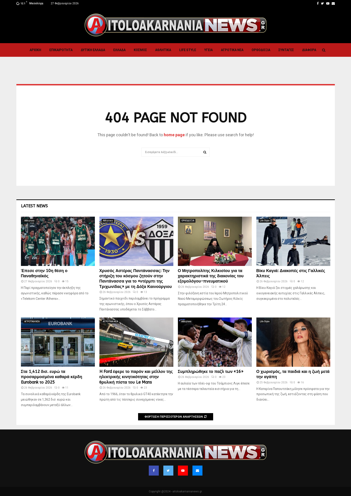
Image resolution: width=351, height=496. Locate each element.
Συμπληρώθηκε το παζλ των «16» (211, 371)
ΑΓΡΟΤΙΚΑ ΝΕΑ (232, 50)
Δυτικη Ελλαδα (93, 50)
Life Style (187, 50)
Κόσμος (140, 50)
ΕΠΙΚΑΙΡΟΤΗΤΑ (61, 50)
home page (174, 134)
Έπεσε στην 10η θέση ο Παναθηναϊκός (44, 273)
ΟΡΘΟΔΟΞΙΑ (261, 50)
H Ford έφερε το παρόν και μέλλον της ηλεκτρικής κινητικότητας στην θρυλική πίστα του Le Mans (136, 377)
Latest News (34, 205)
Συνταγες (286, 50)
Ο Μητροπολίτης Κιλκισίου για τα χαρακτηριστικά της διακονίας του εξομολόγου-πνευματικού (211, 276)
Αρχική (35, 50)
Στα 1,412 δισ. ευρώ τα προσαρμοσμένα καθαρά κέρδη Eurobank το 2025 (51, 377)
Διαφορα (309, 50)
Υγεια (208, 50)
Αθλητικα (163, 50)
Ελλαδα (119, 50)
